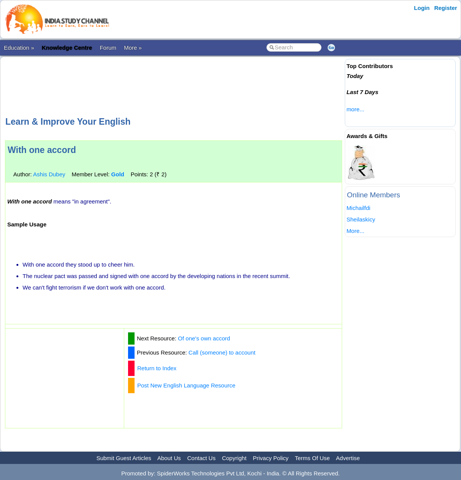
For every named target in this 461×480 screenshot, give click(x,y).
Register (445, 8)
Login (422, 8)
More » (133, 47)
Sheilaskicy (360, 219)
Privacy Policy (271, 458)
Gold (117, 174)
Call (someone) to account (221, 352)
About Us (169, 458)
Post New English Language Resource (186, 385)
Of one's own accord (204, 338)
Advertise (348, 458)
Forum (108, 47)
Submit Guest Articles (123, 458)
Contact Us (201, 458)
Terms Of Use (312, 458)
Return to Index (157, 368)
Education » (19, 47)
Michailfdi (358, 208)
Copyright (234, 458)
